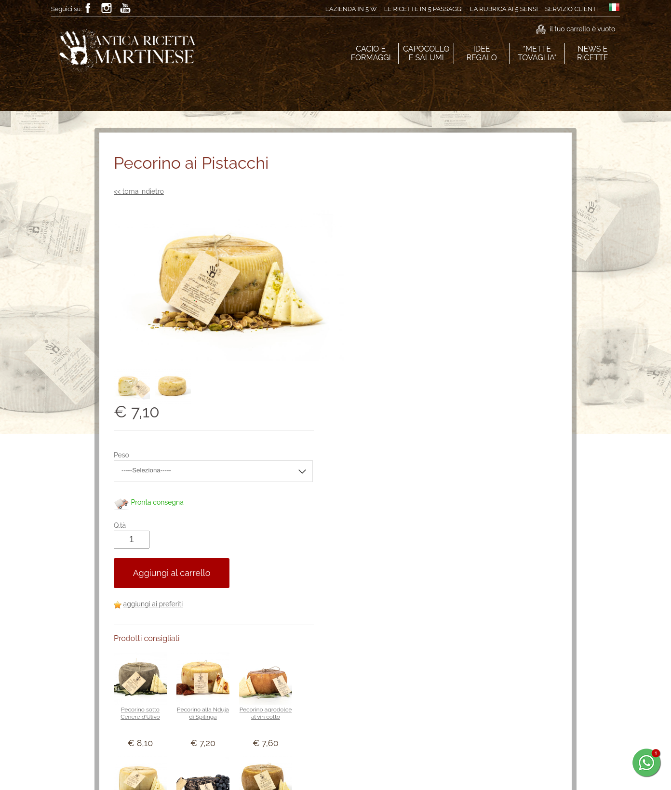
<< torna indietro (139, 191)
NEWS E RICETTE (592, 53)
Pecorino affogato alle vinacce (446, 620)
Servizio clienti (571, 9)
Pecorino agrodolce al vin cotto (509, 516)
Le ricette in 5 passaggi (423, 9)
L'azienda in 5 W (350, 9)
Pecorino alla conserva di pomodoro (384, 726)
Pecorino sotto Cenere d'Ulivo (383, 516)
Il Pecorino (509, 616)
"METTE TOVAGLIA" (537, 53)
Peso (365, 258)
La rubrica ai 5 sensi (504, 9)
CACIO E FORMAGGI (371, 53)
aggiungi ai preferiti (397, 407)
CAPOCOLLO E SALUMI (426, 53)
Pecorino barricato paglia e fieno (446, 723)
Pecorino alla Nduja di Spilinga (447, 516)
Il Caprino (384, 616)
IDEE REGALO (481, 53)
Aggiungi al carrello (416, 376)
